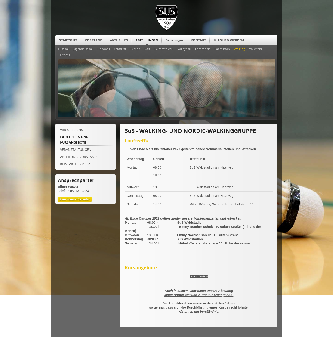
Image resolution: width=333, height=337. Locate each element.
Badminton (222, 49)
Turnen (135, 49)
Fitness (65, 55)
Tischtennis (202, 49)
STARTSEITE (68, 40)
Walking (239, 49)
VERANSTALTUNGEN (75, 149)
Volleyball (184, 49)
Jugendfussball (83, 49)
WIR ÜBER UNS (71, 129)
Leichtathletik (163, 49)
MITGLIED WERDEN (228, 40)
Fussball (63, 49)
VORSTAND (93, 40)
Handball (103, 49)
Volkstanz (255, 49)
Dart (147, 49)
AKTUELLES (119, 40)
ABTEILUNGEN (146, 40)
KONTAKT (198, 40)
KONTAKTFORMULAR (76, 164)
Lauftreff (120, 49)
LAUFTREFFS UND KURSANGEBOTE (74, 140)
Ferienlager (174, 40)
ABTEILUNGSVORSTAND (78, 157)
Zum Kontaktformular (75, 199)
